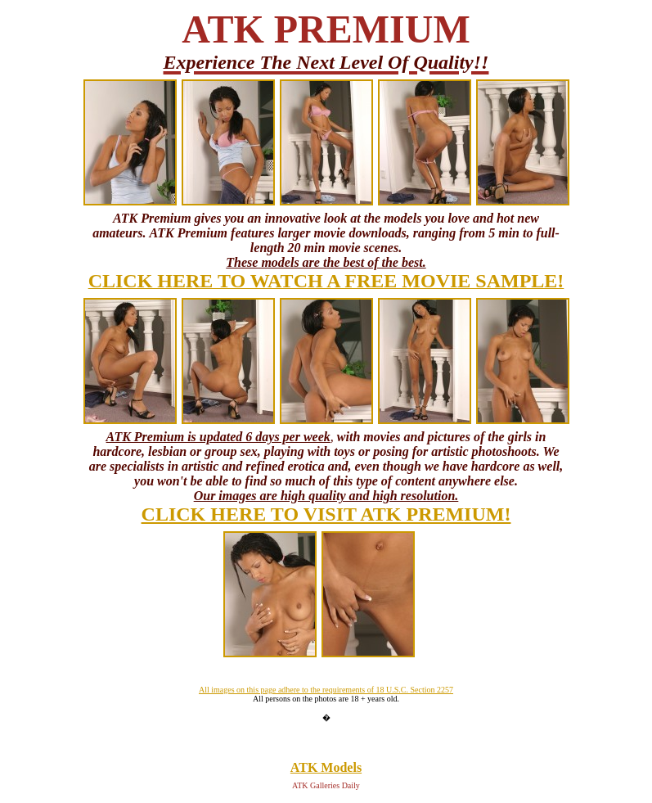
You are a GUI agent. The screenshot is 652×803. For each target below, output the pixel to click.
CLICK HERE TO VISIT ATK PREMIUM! (326, 514)
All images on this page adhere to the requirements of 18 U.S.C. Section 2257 (326, 689)
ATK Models (326, 767)
